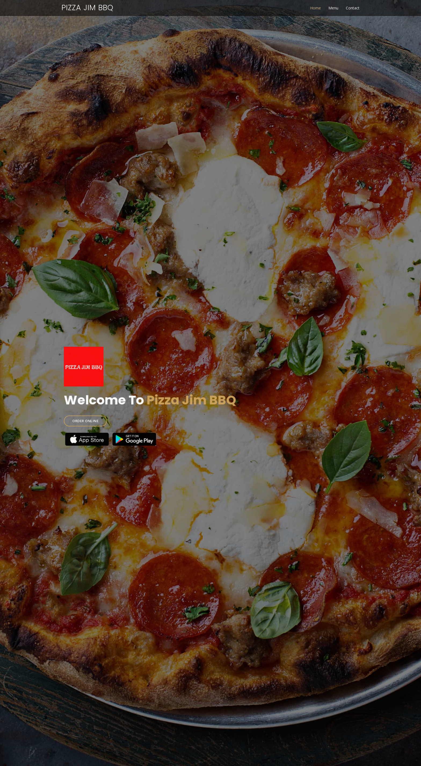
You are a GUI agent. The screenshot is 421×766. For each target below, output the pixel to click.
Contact (353, 7)
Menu (333, 7)
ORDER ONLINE (96, 417)
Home (315, 7)
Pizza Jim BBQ (87, 7)
